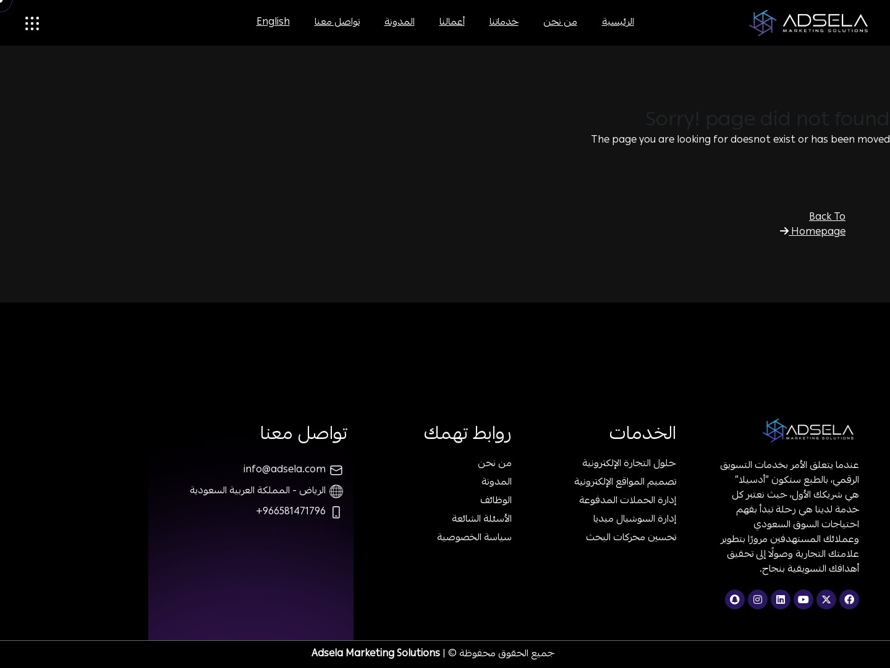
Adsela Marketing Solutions (376, 654)
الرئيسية (618, 23)
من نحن (560, 23)
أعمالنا (452, 23)
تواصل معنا (337, 23)
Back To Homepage (813, 225)
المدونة (399, 23)
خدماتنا (504, 23)
